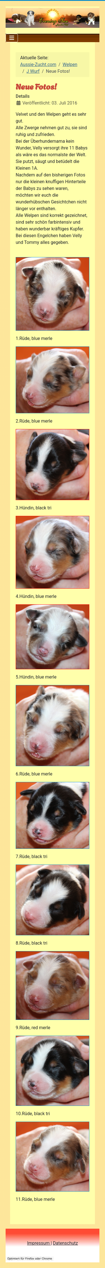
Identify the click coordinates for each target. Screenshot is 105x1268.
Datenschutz (65, 1243)
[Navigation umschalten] (12, 38)
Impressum (39, 1243)
